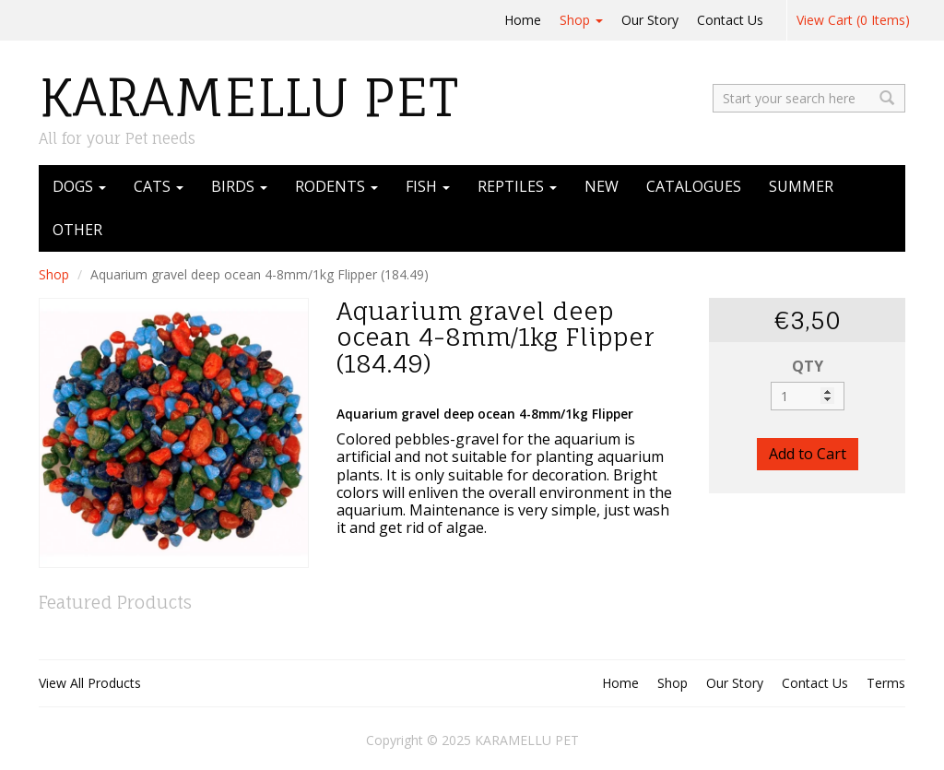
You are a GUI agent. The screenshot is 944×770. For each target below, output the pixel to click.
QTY (807, 366)
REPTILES (517, 186)
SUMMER (801, 186)
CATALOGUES (693, 186)
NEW (601, 186)
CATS (158, 186)
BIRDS (239, 186)
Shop (581, 20)
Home (522, 20)
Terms (886, 683)
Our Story (649, 20)
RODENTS (336, 186)
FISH (428, 186)
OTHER (77, 229)
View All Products (90, 683)
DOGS (79, 186)
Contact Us (730, 20)
